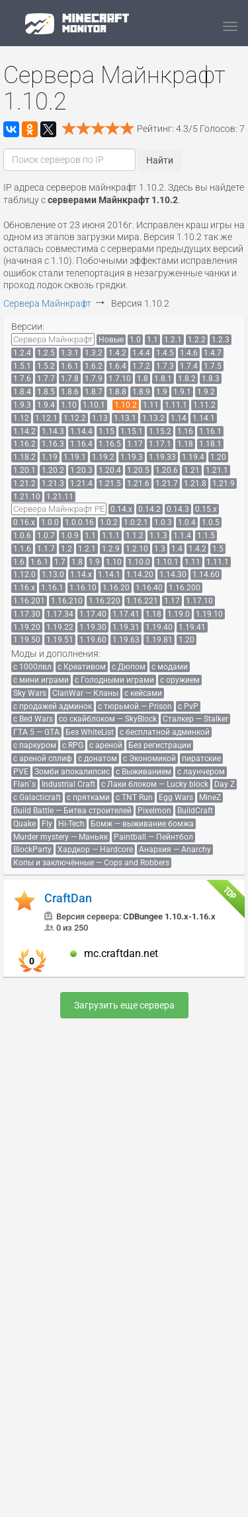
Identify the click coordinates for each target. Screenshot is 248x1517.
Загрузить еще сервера (124, 1005)
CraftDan (68, 898)
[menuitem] (53, 339)
